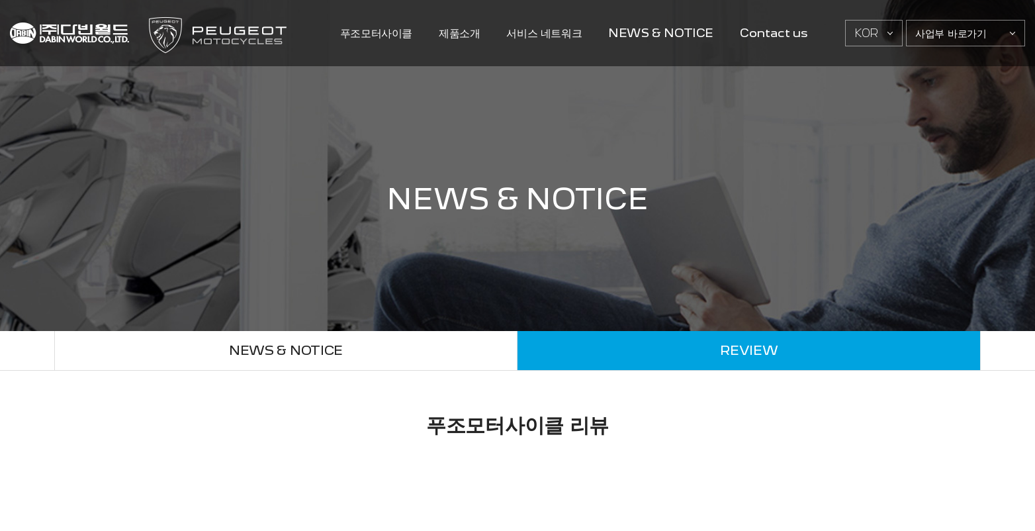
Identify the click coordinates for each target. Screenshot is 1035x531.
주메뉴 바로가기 (0, 0)
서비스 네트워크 (544, 33)
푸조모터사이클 (376, 33)
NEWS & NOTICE (660, 33)
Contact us (773, 33)
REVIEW (749, 350)
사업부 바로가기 (951, 33)
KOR (866, 33)
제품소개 (459, 33)
